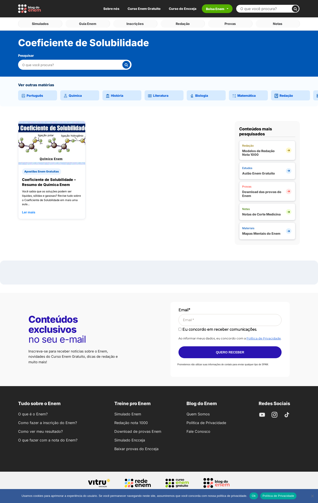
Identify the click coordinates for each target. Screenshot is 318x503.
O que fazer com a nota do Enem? (47, 438)
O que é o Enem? (33, 412)
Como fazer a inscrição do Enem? (47, 421)
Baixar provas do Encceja (136, 447)
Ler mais (28, 211)
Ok (254, 496)
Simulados (40, 23)
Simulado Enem (127, 412)
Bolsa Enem (215, 9)
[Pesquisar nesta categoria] (72, 63)
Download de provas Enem (137, 430)
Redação (182, 23)
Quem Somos (198, 412)
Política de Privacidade (264, 337)
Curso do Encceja (182, 9)
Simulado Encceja (129, 438)
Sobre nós (111, 9)
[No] (312, 496)
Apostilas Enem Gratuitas (41, 170)
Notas (277, 23)
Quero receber (230, 351)
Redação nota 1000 (131, 421)
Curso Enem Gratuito (144, 9)
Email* (184, 309)
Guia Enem (87, 23)
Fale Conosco (198, 430)
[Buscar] (295, 8)
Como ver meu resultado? (40, 430)
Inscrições (135, 23)
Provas (230, 23)
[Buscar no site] (266, 9)
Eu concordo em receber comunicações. (217, 328)
